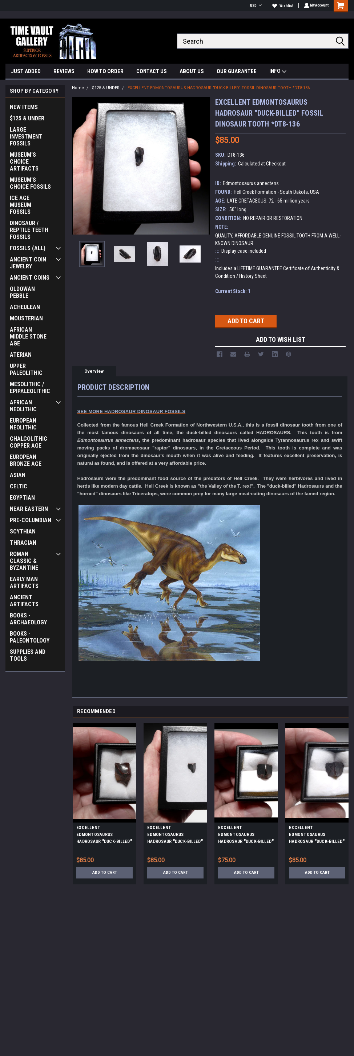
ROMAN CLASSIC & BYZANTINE (24, 561)
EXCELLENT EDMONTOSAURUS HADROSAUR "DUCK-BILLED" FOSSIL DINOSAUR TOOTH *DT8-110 (104, 835)
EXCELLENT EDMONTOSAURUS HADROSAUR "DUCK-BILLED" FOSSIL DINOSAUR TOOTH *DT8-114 (175, 835)
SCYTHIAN (23, 531)
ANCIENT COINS (29, 277)
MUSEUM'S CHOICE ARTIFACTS (24, 161)
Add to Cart (104, 872)
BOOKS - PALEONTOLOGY (29, 637)
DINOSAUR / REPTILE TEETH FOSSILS (29, 230)
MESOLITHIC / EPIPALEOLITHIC (30, 388)
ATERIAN (21, 354)
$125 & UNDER (27, 118)
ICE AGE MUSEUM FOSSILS (20, 205)
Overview (94, 371)
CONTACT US (151, 71)
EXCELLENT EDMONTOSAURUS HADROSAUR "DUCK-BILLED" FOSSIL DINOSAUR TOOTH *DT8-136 (219, 87)
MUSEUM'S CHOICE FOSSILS (30, 183)
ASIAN (17, 475)
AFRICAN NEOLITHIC (23, 406)
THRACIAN (23, 542)
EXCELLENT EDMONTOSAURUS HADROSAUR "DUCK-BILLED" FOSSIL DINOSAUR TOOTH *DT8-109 (246, 835)
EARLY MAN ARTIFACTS (24, 582)
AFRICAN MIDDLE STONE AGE (28, 336)
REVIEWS (64, 71)
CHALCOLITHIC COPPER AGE (28, 442)
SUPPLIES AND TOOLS (27, 655)
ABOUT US (192, 71)
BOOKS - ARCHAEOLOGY (28, 619)
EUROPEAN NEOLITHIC (23, 424)
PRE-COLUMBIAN (30, 520)
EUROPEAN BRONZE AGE (25, 460)
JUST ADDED (26, 71)
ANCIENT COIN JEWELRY (28, 263)
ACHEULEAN (25, 307)
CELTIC (18, 486)
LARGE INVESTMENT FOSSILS (26, 136)
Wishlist (281, 5)
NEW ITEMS (24, 107)
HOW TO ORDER (105, 71)
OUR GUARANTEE (237, 71)
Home (78, 87)
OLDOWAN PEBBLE (22, 292)
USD (255, 6)
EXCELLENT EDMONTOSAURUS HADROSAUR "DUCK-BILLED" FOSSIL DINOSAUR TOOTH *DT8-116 (317, 835)
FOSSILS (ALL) (27, 248)
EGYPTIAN (22, 497)
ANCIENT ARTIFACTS (24, 601)
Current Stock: (232, 291)
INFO (277, 72)
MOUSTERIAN (26, 318)
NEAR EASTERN (29, 508)
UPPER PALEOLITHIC (26, 369)
